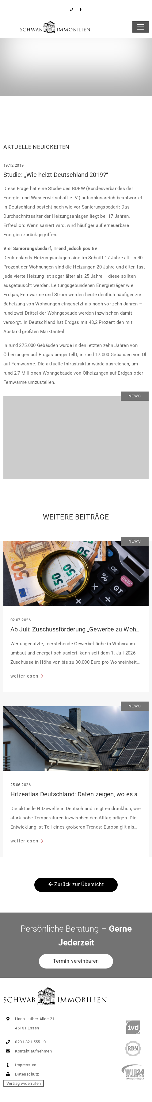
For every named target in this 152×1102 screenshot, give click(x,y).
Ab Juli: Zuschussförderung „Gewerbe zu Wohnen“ (79, 629)
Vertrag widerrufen (23, 1083)
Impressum (19, 1065)
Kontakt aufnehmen (27, 1051)
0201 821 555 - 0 (24, 1042)
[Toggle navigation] (140, 27)
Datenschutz (21, 1074)
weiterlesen (25, 676)
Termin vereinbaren (76, 961)
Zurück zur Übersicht (76, 884)
